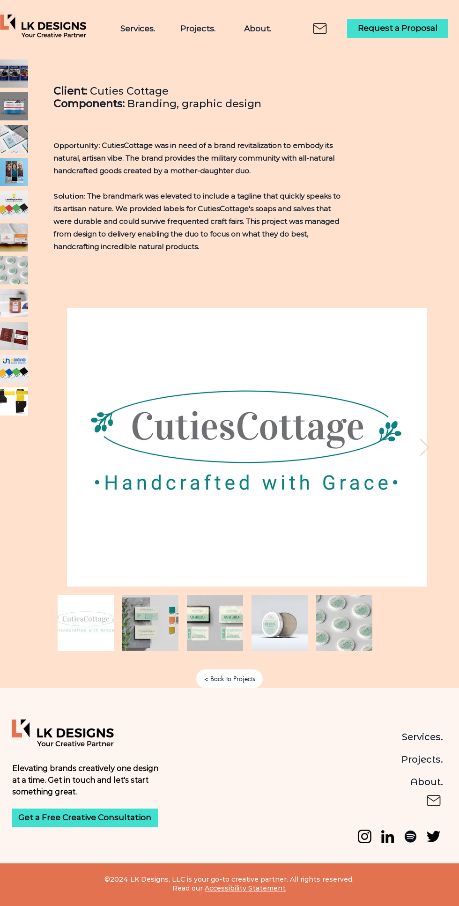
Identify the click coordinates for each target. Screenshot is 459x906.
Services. (422, 737)
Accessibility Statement (245, 888)
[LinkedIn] (387, 836)
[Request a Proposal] (397, 28)
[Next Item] (424, 447)
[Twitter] (433, 836)
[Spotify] (410, 836)
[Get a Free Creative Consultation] (85, 818)
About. (426, 781)
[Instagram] (364, 836)
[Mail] (320, 28)
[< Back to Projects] (229, 678)
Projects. (422, 759)
